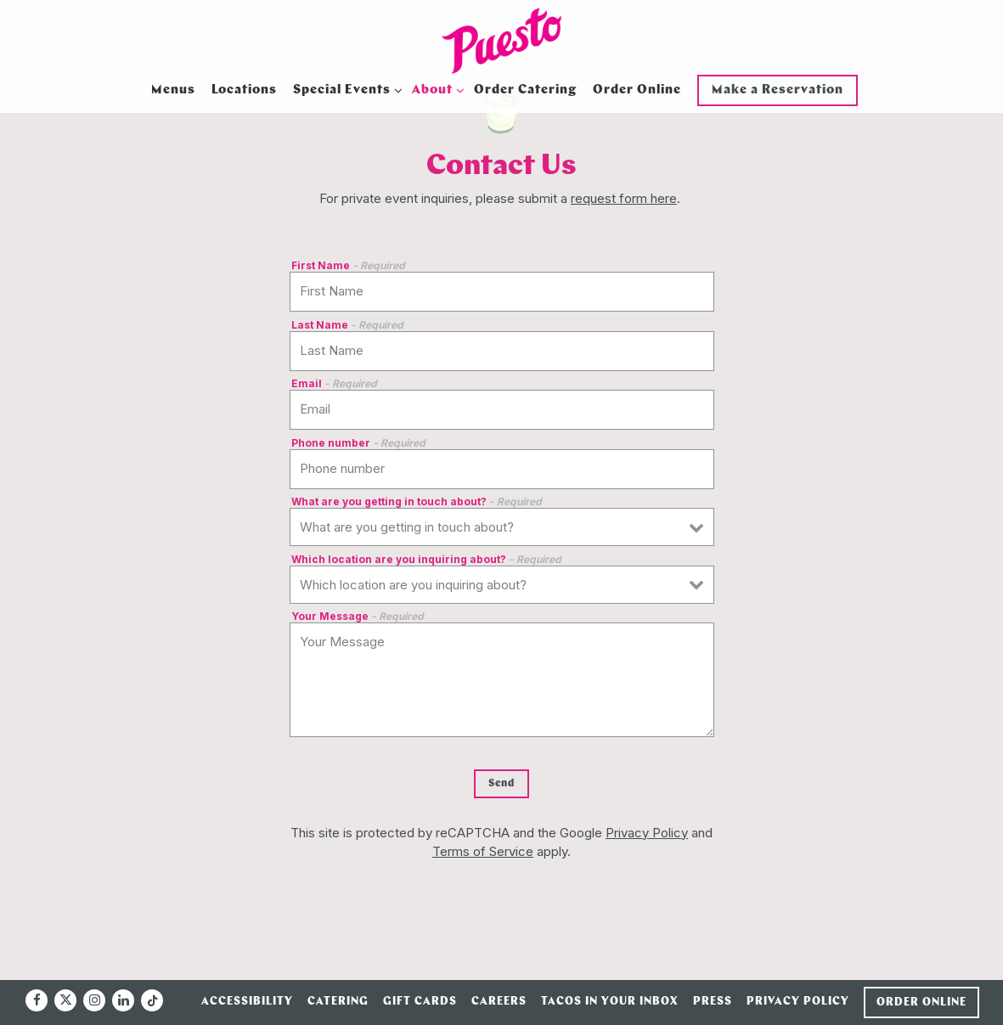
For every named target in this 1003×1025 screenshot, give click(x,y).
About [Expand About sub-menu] (435, 89)
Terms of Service (482, 851)
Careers (499, 1001)
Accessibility (247, 1001)
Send (501, 784)
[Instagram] (94, 1000)
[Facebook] (36, 1000)
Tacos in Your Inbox (610, 1001)
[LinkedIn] (123, 1000)
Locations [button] (244, 90)
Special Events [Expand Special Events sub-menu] (344, 89)
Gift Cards (420, 1001)
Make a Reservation (777, 90)
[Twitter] (65, 1000)
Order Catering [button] (525, 90)
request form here (624, 198)
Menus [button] (173, 90)
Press (712, 1001)
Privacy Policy (647, 833)
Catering (338, 1001)
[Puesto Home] (502, 41)
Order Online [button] (637, 90)
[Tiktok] (152, 1000)
